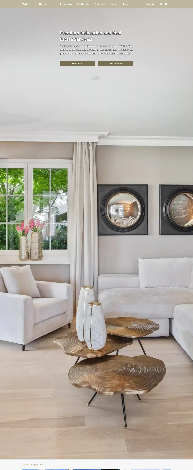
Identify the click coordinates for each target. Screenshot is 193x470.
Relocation (66, 4)
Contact (150, 4)
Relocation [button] (77, 63)
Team (126, 4)
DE (161, 4)
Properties (100, 4)
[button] (167, 4)
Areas (114, 4)
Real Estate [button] (116, 63)
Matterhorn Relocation (38, 4)
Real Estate (83, 4)
